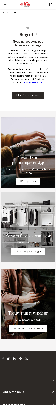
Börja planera (28, 181)
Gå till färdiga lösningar (28, 251)
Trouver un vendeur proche (28, 328)
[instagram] (9, 359)
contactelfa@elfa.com (32, 82)
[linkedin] (15, 359)
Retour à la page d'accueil (28, 95)
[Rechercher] (44, 4)
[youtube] (27, 359)
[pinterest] (21, 359)
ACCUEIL (6, 12)
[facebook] (3, 359)
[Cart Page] (51, 4)
